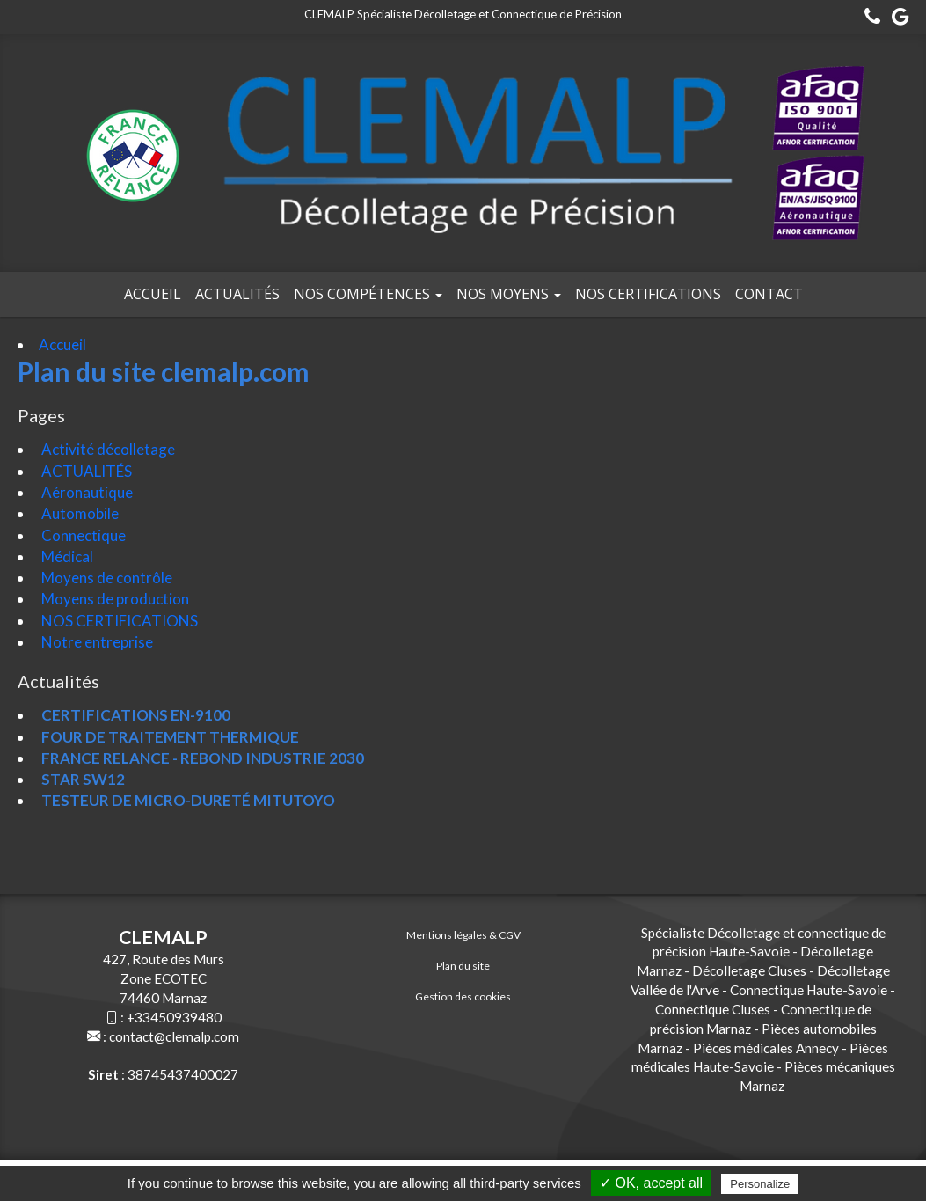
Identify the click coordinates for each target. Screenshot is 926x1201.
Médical (66, 556)
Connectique (82, 535)
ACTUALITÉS (85, 471)
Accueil (152, 294)
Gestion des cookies (463, 996)
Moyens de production (114, 599)
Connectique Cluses (712, 1009)
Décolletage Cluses (749, 970)
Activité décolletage (107, 449)
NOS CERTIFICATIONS (648, 294)
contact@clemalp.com (174, 1036)
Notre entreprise (96, 642)
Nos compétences (368, 294)
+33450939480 (174, 1017)
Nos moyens (508, 294)
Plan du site (463, 965)
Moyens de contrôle (105, 577)
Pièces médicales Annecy (766, 1048)
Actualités (237, 294)
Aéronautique (86, 492)
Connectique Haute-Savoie (808, 990)
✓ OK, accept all (651, 1182)
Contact (769, 294)
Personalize (760, 1183)
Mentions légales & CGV (463, 934)
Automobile (79, 513)
